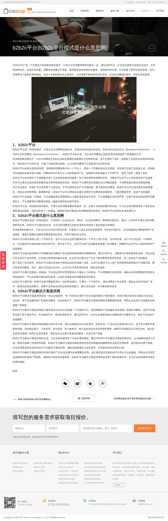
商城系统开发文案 (20, 463)
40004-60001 (141, 2)
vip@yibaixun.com (145, 504)
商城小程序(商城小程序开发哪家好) (33, 398)
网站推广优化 (39, 467)
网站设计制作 (39, 471)
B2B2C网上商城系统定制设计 (46, 463)
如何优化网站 (18, 471)
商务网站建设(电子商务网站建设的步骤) (132, 398)
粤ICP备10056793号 (156, 518)
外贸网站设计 (18, 467)
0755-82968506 (159, 2)
